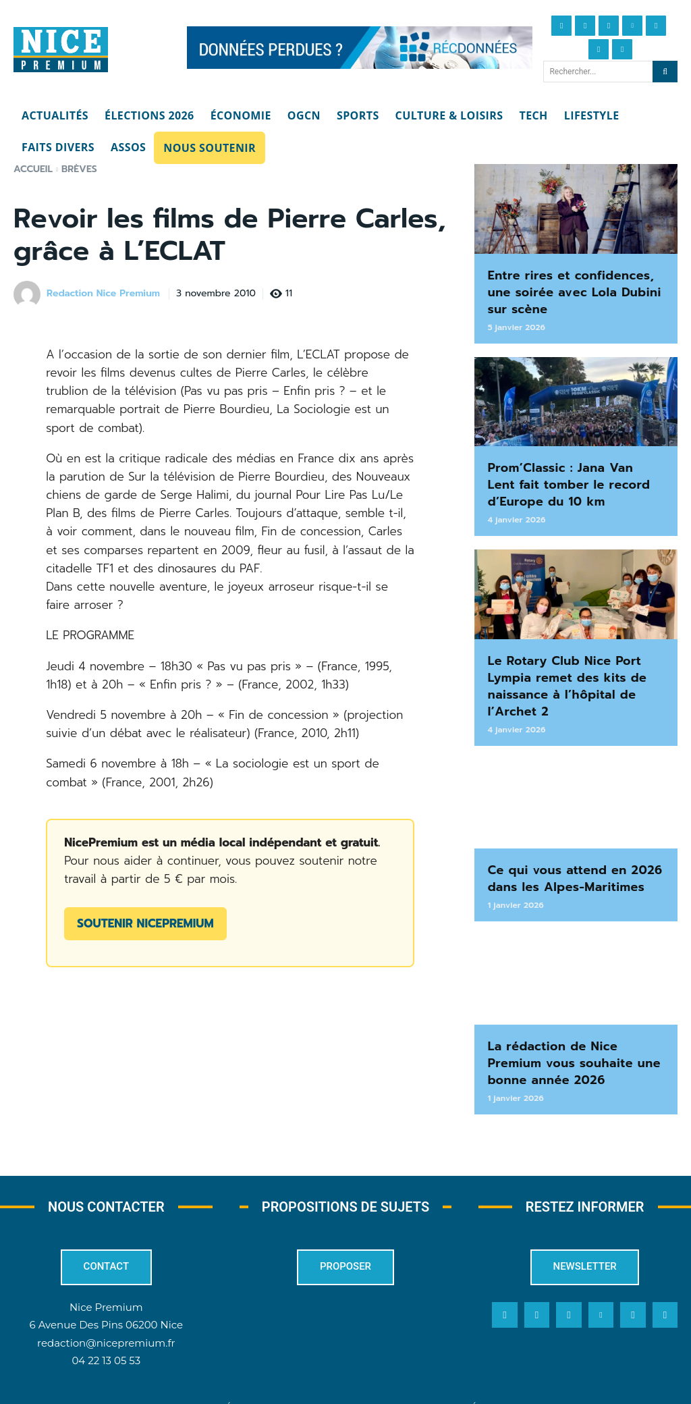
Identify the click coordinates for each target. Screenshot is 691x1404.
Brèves (79, 169)
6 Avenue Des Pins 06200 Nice (106, 1299)
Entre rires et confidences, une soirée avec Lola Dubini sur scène (575, 290)
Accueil (33, 169)
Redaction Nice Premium (103, 294)
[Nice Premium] (60, 50)
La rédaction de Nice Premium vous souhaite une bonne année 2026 (573, 1040)
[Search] (665, 71)
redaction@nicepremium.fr (106, 1317)
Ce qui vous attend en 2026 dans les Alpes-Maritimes (567, 859)
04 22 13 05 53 (106, 1334)
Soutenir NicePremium (145, 923)
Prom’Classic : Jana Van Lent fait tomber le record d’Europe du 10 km (574, 477)
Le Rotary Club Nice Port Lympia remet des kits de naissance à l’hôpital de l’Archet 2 (560, 672)
